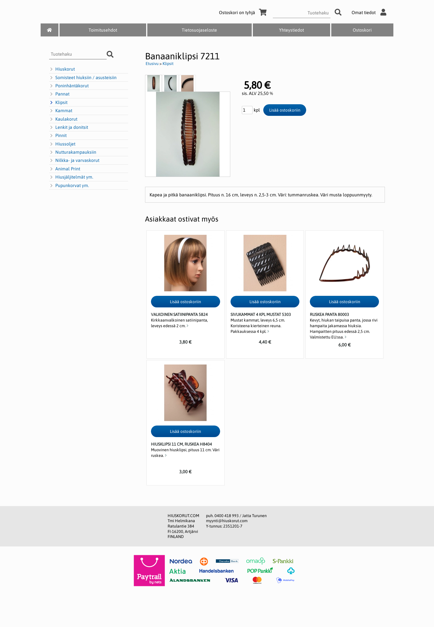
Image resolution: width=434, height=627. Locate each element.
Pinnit (58, 135)
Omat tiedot (370, 12)
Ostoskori (362, 29)
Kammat (60, 111)
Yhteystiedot (291, 29)
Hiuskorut (62, 69)
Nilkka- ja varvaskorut (74, 160)
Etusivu (152, 63)
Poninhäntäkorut (69, 86)
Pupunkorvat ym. (69, 185)
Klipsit (58, 102)
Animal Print (64, 169)
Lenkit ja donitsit (68, 127)
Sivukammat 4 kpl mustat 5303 (261, 314)
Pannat (59, 94)
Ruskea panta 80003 (329, 314)
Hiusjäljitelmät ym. (71, 177)
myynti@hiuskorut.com (226, 520)
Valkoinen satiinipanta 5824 (179, 314)
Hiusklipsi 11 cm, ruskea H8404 (181, 444)
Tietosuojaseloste (199, 29)
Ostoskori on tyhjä (244, 12)
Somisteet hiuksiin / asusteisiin (83, 78)
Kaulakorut (63, 119)
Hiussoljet (62, 144)
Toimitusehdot (103, 29)
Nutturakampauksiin (72, 152)
